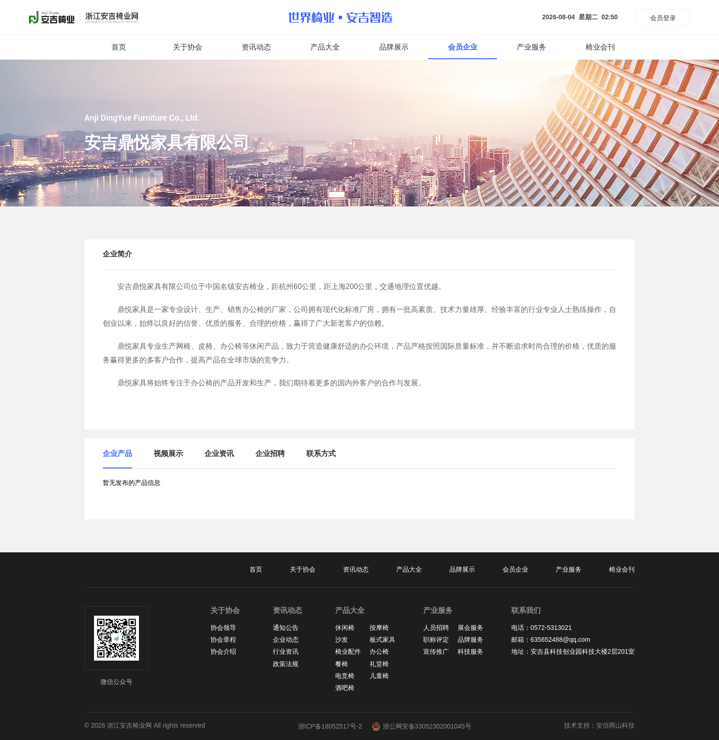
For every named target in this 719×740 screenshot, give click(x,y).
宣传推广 (436, 651)
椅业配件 (348, 651)
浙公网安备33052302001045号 (421, 726)
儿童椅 (379, 675)
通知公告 (286, 627)
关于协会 (187, 47)
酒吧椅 (344, 687)
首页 (118, 47)
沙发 (341, 639)
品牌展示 (394, 47)
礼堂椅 (379, 664)
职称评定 (436, 639)
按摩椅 (379, 627)
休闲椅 (344, 627)
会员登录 (663, 18)
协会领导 (223, 627)
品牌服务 (470, 639)
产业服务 (531, 47)
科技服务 (470, 651)
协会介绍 (223, 651)
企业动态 (286, 639)
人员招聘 (436, 627)
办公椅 (379, 651)
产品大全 (325, 47)
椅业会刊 (600, 47)
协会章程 (223, 639)
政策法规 (286, 664)
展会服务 (470, 627)
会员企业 (462, 47)
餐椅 (341, 664)
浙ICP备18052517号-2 (330, 726)
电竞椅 (344, 675)
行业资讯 (286, 651)
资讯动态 (256, 47)
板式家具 (382, 639)
